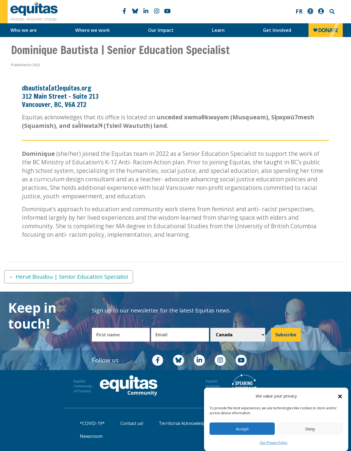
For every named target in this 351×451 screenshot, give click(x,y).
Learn (218, 30)
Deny (310, 429)
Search (332, 11)
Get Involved (277, 30)
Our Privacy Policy (273, 442)
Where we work (92, 30)
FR (299, 11)
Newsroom (91, 436)
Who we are (23, 30)
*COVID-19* (92, 423)
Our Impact (161, 30)
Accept (242, 429)
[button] (340, 396)
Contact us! (131, 423)
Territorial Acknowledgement (189, 423)
